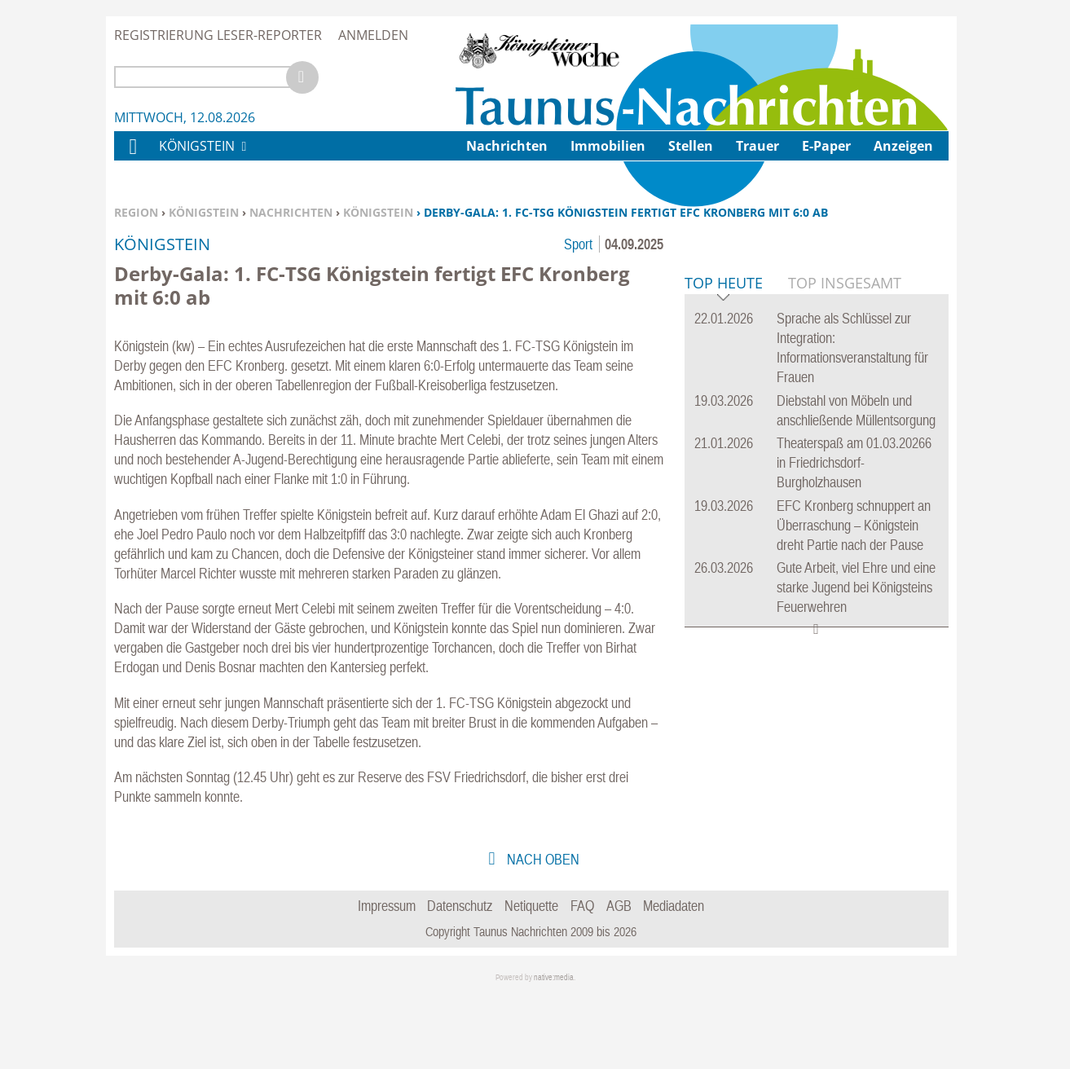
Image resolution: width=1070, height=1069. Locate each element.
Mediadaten (673, 979)
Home (132, 157)
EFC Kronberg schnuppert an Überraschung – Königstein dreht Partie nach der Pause (854, 774)
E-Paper (826, 146)
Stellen (690, 146)
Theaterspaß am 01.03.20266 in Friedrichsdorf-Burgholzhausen (854, 712)
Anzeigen (903, 146)
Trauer (757, 146)
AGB (619, 979)
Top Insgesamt (844, 532)
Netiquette (531, 979)
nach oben (541, 932)
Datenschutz (459, 979)
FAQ (582, 979)
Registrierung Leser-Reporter (218, 35)
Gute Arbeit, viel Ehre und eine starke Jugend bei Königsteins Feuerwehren (856, 836)
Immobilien (607, 146)
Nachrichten (290, 212)
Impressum (387, 979)
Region (136, 212)
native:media (554, 1050)
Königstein (204, 212)
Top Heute (724, 533)
